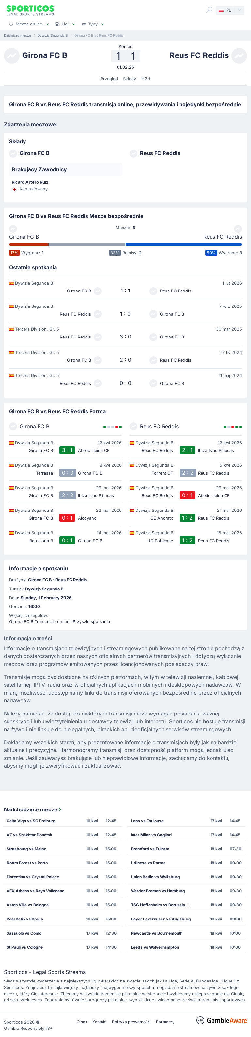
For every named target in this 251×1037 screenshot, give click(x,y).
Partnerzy (165, 1021)
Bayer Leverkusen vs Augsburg (161, 919)
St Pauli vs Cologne (25, 947)
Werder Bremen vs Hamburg (158, 890)
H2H (145, 78)
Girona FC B (24, 236)
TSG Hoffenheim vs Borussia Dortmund (163, 905)
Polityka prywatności (131, 1021)
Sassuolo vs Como (24, 933)
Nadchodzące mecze (33, 809)
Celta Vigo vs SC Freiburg (31, 820)
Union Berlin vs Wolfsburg (155, 876)
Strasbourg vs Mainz (26, 848)
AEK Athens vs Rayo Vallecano (35, 890)
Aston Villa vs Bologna (28, 905)
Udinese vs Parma (148, 862)
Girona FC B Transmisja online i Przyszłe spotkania (59, 621)
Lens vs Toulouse (147, 820)
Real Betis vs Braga (25, 919)
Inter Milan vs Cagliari (151, 834)
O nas (82, 1021)
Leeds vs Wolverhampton (155, 947)
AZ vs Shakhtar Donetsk (29, 834)
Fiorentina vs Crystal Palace (33, 876)
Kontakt (99, 1021)
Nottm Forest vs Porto (27, 862)
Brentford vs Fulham (150, 848)
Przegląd (109, 78)
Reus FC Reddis (222, 236)
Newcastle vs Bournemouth (156, 933)
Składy (129, 78)
